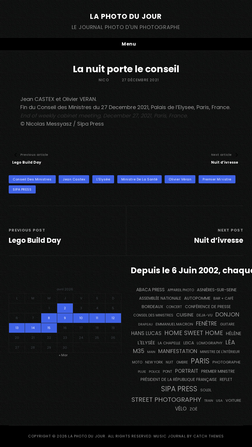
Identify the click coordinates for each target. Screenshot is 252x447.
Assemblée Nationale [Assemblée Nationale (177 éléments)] (160, 298)
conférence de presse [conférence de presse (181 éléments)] (208, 307)
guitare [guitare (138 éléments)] (227, 324)
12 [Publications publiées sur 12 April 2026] (113, 318)
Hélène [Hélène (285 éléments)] (233, 333)
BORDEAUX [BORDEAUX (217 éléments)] (152, 307)
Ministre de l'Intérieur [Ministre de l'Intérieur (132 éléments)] (220, 351)
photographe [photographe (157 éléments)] (227, 362)
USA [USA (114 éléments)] (219, 400)
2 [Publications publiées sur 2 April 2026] (65, 308)
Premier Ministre (217, 179)
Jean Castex (74, 179)
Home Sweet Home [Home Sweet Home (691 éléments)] (193, 333)
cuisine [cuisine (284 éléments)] (185, 315)
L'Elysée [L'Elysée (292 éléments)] (146, 342)
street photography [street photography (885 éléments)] (166, 399)
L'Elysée (103, 179)
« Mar (63, 355)
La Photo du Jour (126, 16)
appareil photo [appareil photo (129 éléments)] (181, 290)
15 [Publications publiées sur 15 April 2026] (49, 327)
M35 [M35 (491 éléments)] (138, 351)
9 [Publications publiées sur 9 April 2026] (65, 318)
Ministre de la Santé (139, 179)
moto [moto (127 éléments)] (137, 362)
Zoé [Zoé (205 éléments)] (193, 409)
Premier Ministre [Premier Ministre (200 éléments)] (218, 371)
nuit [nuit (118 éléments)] (169, 362)
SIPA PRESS (22, 189)
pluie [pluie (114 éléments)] (142, 371)
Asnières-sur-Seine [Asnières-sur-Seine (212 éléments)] (217, 290)
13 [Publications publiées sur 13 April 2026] (17, 327)
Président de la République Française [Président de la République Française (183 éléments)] (179, 379)
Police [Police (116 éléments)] (154, 371)
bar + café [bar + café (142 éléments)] (223, 298)
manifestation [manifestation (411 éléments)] (177, 351)
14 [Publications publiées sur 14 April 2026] (33, 327)
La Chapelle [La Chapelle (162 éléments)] (169, 343)
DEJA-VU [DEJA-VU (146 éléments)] (205, 315)
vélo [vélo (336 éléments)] (181, 408)
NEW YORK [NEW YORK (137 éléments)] (154, 362)
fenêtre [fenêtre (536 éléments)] (206, 323)
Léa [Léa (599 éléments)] (230, 342)
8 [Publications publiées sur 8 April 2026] (49, 318)
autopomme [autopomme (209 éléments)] (197, 298)
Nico (104, 79)
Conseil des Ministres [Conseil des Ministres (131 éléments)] (153, 315)
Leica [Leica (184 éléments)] (188, 343)
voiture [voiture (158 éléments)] (233, 400)
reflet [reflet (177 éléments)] (226, 379)
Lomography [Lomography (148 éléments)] (209, 343)
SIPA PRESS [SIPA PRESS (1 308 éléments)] (179, 389)
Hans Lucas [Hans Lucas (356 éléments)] (146, 333)
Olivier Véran (180, 179)
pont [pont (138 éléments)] (167, 371)
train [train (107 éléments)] (208, 401)
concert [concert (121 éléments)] (174, 307)
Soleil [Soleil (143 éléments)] (205, 390)
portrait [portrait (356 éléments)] (186, 371)
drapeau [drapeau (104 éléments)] (145, 324)
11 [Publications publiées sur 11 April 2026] (97, 318)
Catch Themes (208, 436)
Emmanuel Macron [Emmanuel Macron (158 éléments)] (174, 324)
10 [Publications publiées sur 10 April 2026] (81, 318)
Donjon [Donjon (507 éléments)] (227, 314)
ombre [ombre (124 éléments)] (182, 362)
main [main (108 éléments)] (151, 352)
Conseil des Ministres (32, 179)
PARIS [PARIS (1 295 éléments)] (200, 361)
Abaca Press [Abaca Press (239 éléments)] (150, 290)
